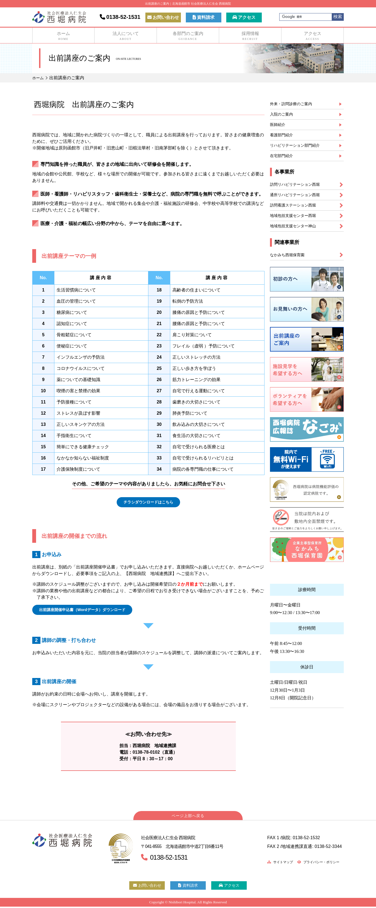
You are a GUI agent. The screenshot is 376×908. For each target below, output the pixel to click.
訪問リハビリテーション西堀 (298, 189)
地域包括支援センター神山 (296, 234)
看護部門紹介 (283, 137)
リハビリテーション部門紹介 (298, 149)
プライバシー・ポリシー (315, 864)
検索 (337, 16)
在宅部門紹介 (283, 160)
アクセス (244, 17)
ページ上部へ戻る (188, 817)
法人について (126, 36)
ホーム (63, 36)
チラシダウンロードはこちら (148, 502)
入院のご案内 (283, 115)
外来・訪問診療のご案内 (294, 104)
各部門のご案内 (188, 36)
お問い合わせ (163, 17)
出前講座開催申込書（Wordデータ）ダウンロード (88, 611)
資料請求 (204, 17)
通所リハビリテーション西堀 (298, 201)
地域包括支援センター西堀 (296, 223)
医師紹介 (278, 126)
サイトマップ (271, 864)
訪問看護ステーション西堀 (296, 212)
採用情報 (250, 36)
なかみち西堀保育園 (289, 264)
